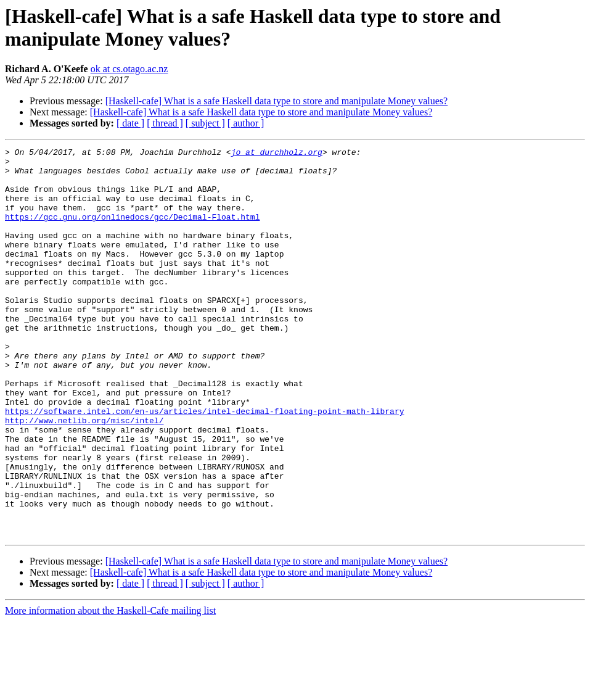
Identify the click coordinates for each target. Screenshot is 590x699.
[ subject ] (205, 123)
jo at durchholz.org (276, 153)
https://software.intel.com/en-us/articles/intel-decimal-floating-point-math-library (204, 464)
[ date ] (130, 123)
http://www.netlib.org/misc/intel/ (84, 475)
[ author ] (245, 123)
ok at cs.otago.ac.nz (129, 69)
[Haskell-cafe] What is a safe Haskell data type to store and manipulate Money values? (276, 101)
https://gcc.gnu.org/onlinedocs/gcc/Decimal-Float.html (132, 231)
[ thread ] (165, 123)
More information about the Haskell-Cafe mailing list (110, 688)
